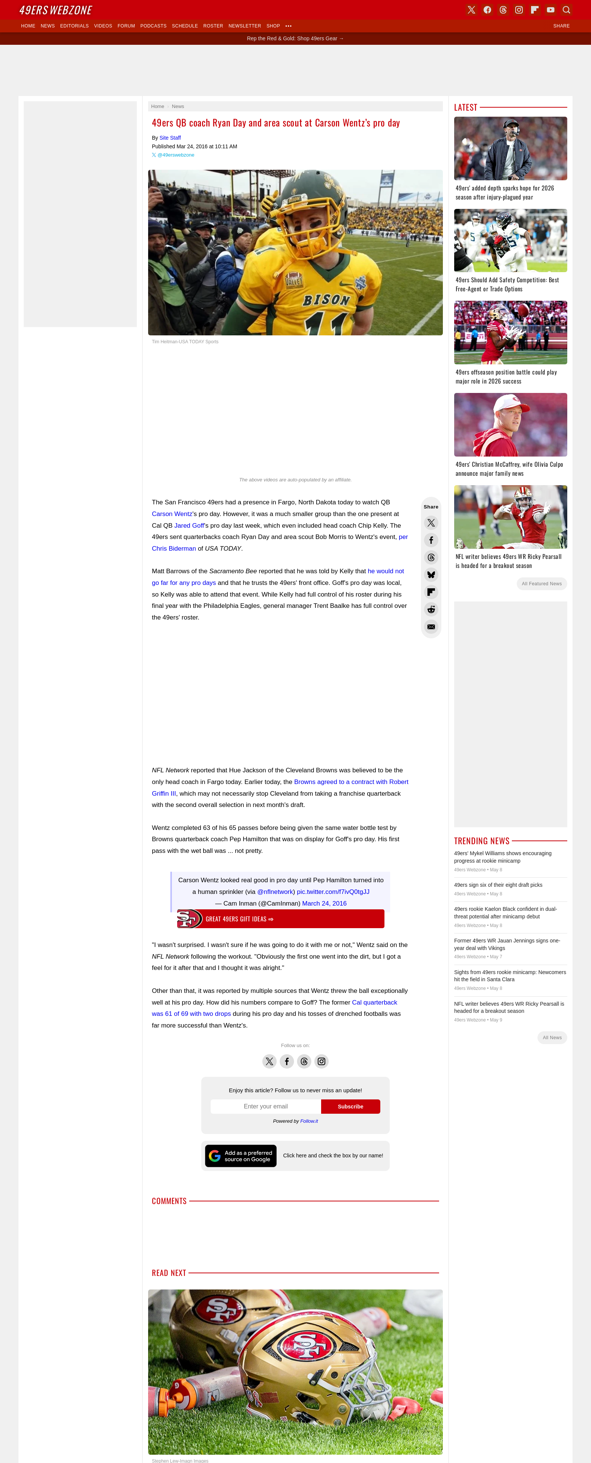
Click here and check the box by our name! (333, 1152)
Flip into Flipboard (431, 592)
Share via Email (431, 627)
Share (561, 26)
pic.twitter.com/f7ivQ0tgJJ (333, 888)
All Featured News (542, 583)
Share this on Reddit (431, 609)
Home (28, 26)
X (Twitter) (471, 10)
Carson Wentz (172, 514)
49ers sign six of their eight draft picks (498, 885)
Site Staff (170, 138)
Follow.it (309, 1117)
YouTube (551, 10)
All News (552, 1037)
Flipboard (535, 10)
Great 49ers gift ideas (240, 915)
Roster (213, 26)
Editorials (74, 26)
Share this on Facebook (431, 540)
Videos (103, 26)
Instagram (321, 1053)
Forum (126, 26)
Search (566, 10)
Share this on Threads (431, 557)
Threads (304, 1053)
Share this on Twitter (431, 523)
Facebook (287, 1053)
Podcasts (153, 26)
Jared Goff (189, 525)
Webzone (54, 9)
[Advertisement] (295, 70)
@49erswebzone (176, 155)
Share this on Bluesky (431, 575)
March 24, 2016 (324, 899)
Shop (273, 26)
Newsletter (244, 26)
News (48, 26)
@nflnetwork (275, 888)
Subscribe (350, 1103)
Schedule (185, 26)
